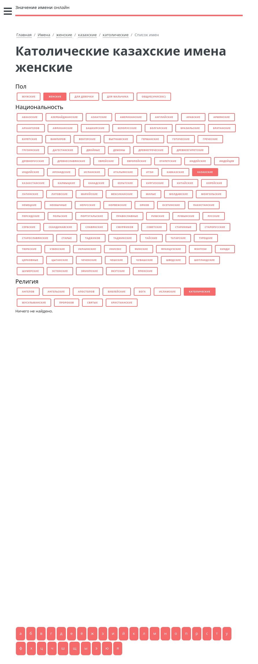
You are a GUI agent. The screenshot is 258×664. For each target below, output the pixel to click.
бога (142, 291)
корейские (214, 183)
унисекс (115, 249)
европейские (136, 161)
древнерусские (33, 161)
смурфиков (124, 227)
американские (131, 117)
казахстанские (33, 183)
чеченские (89, 260)
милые (151, 194)
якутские (118, 271)
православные (127, 216)
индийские (30, 172)
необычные (58, 205)
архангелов (30, 128)
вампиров (58, 139)
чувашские (144, 260)
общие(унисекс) (154, 96)
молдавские (178, 194)
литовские (59, 194)
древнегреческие (150, 150)
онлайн (42, 7)
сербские (28, 227)
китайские (185, 183)
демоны (119, 150)
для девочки (84, 96)
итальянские (123, 172)
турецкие (206, 238)
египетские (167, 161)
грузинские (30, 150)
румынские (186, 216)
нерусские (87, 205)
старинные (183, 227)
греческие (210, 139)
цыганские (59, 260)
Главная (24, 34)
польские (60, 216)
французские (171, 249)
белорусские (127, 128)
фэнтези (200, 249)
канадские (96, 183)
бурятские (29, 139)
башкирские (95, 128)
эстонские (60, 271)
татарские (178, 238)
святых (92, 302)
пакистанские (204, 205)
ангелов (28, 291)
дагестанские (63, 150)
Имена (44, 34)
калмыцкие (66, 183)
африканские (63, 128)
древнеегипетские (190, 150)
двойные (93, 150)
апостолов (86, 291)
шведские (173, 260)
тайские (151, 238)
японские (145, 271)
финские (141, 249)
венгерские (87, 139)
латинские (30, 194)
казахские (87, 34)
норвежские (118, 205)
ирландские (61, 172)
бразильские (190, 128)
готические (181, 139)
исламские (167, 291)
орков (144, 205)
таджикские (123, 238)
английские (164, 117)
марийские (89, 194)
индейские (198, 161)
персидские (31, 216)
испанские (92, 172)
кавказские (175, 172)
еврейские (106, 161)
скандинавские (60, 227)
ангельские (56, 291)
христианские (121, 302)
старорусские (215, 227)
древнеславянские (71, 161)
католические (116, 34)
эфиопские (89, 271)
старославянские (35, 238)
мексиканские (122, 194)
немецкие (29, 205)
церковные (30, 260)
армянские (222, 117)
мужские (28, 96)
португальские (92, 216)
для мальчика (118, 96)
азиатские (99, 117)
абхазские (30, 117)
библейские (116, 291)
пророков (66, 302)
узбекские (57, 249)
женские (64, 34)
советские (154, 227)
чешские (116, 260)
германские (150, 139)
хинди (225, 249)
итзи (149, 172)
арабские (193, 117)
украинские (87, 249)
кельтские (125, 183)
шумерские (30, 271)
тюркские (29, 249)
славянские (94, 227)
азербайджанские (64, 117)
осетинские (171, 205)
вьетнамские (118, 139)
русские (214, 216)
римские (157, 216)
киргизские (155, 183)
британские (222, 128)
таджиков (92, 238)
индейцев (226, 161)
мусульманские (34, 302)
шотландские (204, 260)
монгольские (211, 194)
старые (67, 238)
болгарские (158, 128)
